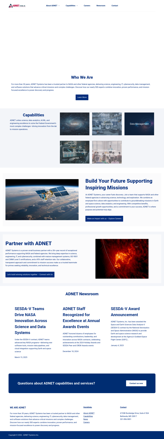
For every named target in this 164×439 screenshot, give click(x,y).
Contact (115, 6)
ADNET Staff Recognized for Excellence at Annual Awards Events (81, 317)
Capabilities (72, 5)
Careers (87, 6)
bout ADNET (89, 413)
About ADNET (53, 5)
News (85, 419)
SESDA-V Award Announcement (125, 311)
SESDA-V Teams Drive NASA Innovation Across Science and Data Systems (31, 320)
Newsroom (100, 6)
